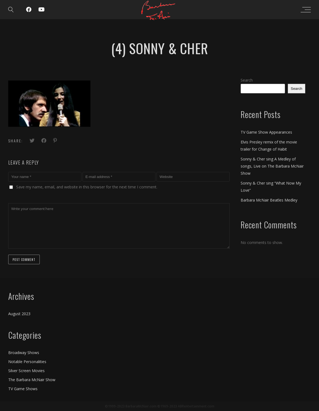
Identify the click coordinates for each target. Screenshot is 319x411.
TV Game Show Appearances (266, 132)
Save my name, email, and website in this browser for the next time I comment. (86, 186)
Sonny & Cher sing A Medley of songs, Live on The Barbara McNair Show (272, 166)
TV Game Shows (23, 388)
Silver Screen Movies (26, 370)
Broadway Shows (23, 352)
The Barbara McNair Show (31, 379)
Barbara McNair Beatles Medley (269, 200)
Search (247, 80)
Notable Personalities (27, 361)
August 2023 (19, 313)
